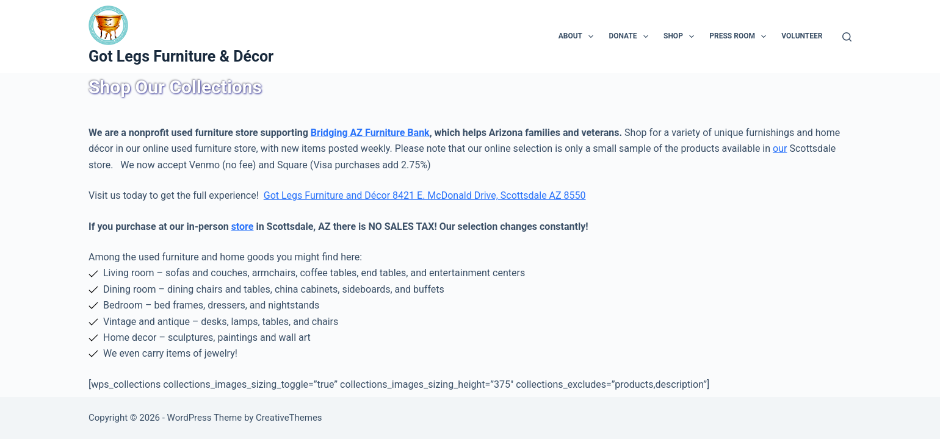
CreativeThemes (289, 417)
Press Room (740, 36)
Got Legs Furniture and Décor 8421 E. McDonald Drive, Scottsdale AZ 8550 (425, 195)
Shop (681, 36)
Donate (631, 36)
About (579, 36)
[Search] (846, 36)
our (780, 148)
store (242, 226)
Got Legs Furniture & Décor (181, 56)
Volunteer (801, 36)
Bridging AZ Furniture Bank (370, 132)
